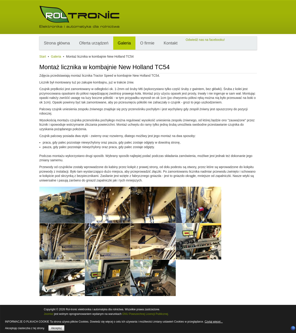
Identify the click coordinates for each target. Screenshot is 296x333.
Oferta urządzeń (93, 43)
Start (42, 56)
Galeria (124, 43)
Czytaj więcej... (214, 321)
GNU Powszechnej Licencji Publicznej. (145, 314)
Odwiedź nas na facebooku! (205, 40)
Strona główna (57, 43)
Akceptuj (56, 328)
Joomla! (48, 314)
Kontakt (171, 43)
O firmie (147, 43)
